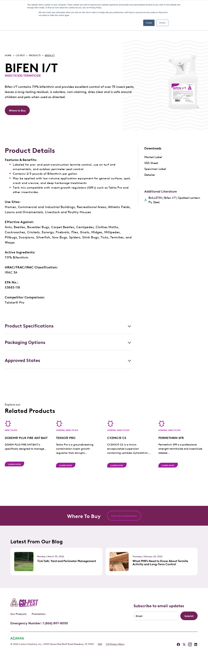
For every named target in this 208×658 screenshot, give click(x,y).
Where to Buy (17, 110)
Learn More (14, 464)
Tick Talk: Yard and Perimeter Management (66, 560)
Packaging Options (25, 342)
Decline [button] (162, 23)
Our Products (18, 614)
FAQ (100, 643)
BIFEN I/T (50, 55)
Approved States (22, 360)
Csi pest (20, 55)
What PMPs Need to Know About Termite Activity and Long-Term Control (160, 562)
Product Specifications (29, 325)
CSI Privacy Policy (115, 643)
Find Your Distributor (124, 515)
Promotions (38, 614)
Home (8, 55)
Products (35, 55)
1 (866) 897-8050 (55, 623)
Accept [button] (149, 23)
